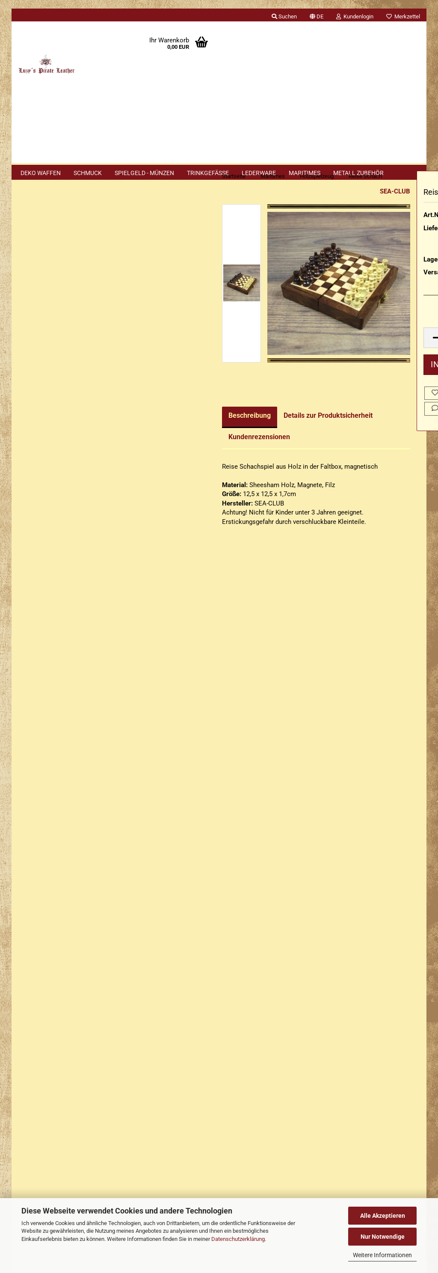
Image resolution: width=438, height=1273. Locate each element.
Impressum (34, 904)
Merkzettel (403, 16)
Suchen (65, 566)
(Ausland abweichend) (392, 264)
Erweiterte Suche (65, 586)
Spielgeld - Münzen (144, 173)
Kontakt (29, 921)
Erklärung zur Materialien (53, 986)
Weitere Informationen (382, 1255)
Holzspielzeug (51, 435)
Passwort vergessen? (55, 296)
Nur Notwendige (383, 1236)
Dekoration (47, 367)
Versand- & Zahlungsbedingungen (65, 937)
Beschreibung (152, 432)
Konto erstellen (46, 283)
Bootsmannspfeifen (59, 347)
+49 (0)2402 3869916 (74, 1088)
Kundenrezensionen (162, 453)
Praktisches (48, 494)
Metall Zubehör (358, 173)
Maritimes (304, 173)
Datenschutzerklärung (238, 1239)
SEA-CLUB (298, 208)
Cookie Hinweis (47, 829)
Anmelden (65, 263)
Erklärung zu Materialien (59, 847)
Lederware (259, 173)
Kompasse (46, 454)
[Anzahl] (370, 355)
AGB (24, 1003)
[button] (316, 15)
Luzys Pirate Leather (254, 1103)
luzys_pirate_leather (285, 1147)
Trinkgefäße (208, 173)
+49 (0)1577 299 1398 (68, 1107)
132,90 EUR (65, 764)
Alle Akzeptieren (382, 1215)
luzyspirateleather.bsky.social (293, 1162)
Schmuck (88, 173)
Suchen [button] (284, 16)
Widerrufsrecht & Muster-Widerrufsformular (79, 954)
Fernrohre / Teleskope (47, 391)
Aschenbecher (51, 328)
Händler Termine (106, 1185)
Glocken (43, 415)
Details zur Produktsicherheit (230, 432)
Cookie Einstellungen (48, 1035)
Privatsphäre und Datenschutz (60, 1019)
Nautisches (47, 474)
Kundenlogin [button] (354, 16)
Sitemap (36, 811)
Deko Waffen (41, 173)
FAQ (24, 970)
